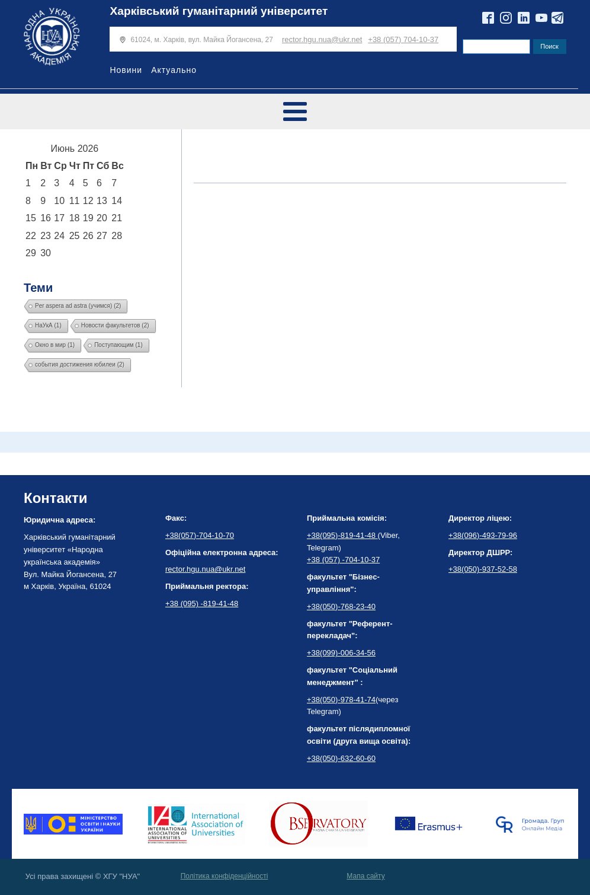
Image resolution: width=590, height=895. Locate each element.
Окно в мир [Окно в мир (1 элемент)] (55, 345)
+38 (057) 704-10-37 (403, 39)
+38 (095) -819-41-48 (201, 603)
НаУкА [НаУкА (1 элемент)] (48, 325)
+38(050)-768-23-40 (341, 606)
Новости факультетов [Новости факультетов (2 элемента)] (115, 325)
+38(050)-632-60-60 (341, 758)
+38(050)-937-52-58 (482, 569)
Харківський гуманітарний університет (219, 11)
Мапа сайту (365, 876)
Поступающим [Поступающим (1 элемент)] (118, 345)
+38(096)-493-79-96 (482, 535)
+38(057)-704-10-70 (199, 535)
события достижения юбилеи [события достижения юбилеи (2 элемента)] (79, 364)
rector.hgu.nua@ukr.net (322, 39)
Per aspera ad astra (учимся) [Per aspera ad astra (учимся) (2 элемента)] (78, 305)
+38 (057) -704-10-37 (343, 559)
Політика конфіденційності (224, 876)
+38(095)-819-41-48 (342, 535)
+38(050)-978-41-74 (341, 699)
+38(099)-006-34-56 (341, 652)
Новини (126, 70)
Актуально (174, 70)
